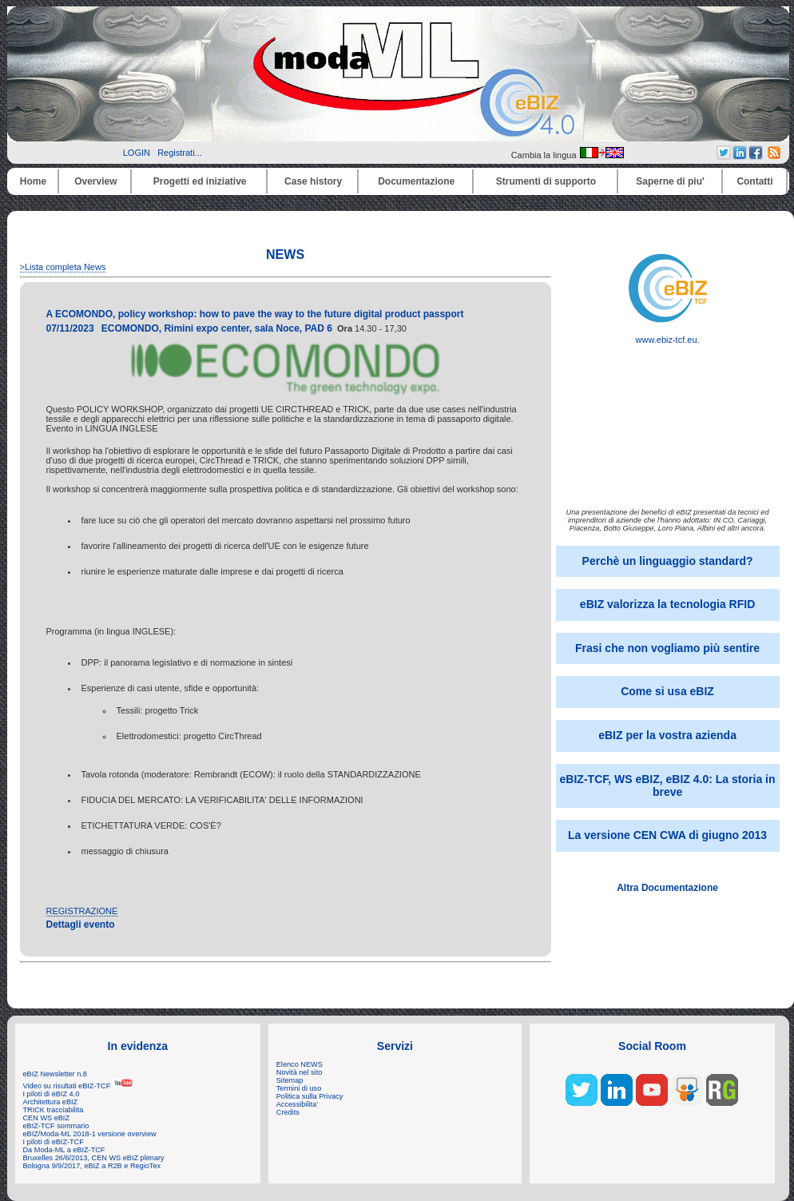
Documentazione (416, 181)
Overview (95, 181)
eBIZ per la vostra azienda (667, 735)
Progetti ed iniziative (200, 181)
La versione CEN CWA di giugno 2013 (667, 835)
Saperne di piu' (670, 181)
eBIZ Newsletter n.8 (55, 1074)
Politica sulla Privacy (309, 1096)
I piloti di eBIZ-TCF (53, 1142)
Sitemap (290, 1080)
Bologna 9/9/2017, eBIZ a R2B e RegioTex (92, 1166)
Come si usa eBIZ (667, 691)
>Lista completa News (63, 267)
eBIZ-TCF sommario (56, 1126)
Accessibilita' (297, 1104)
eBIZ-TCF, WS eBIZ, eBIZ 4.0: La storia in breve (668, 785)
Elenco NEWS (299, 1064)
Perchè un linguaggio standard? (667, 561)
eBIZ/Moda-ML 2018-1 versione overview (90, 1134)
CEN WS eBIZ (46, 1118)
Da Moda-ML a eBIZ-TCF (64, 1150)
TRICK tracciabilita (53, 1110)
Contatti (754, 181)
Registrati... (179, 152)
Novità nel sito (299, 1072)
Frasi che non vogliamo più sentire (667, 648)
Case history (313, 181)
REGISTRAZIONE (82, 911)
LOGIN (136, 152)
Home (33, 181)
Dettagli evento (80, 924)
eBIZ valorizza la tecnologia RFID (667, 604)
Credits (288, 1112)
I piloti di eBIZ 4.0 (51, 1094)
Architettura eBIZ (50, 1102)
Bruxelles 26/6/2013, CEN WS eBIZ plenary (94, 1158)
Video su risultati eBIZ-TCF (78, 1086)
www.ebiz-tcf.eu (668, 335)
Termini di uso (298, 1088)
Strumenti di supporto (546, 181)
